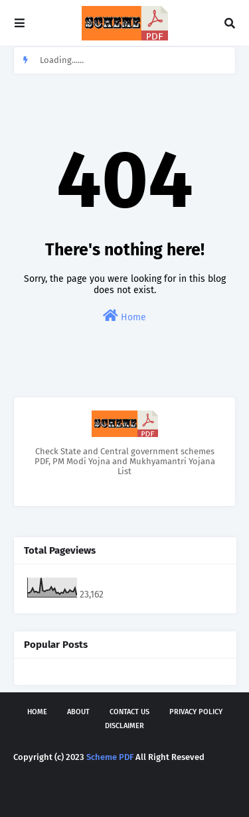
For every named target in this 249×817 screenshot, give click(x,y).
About (78, 712)
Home (124, 316)
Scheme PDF (109, 757)
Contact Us (129, 712)
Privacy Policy (195, 712)
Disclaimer (124, 726)
